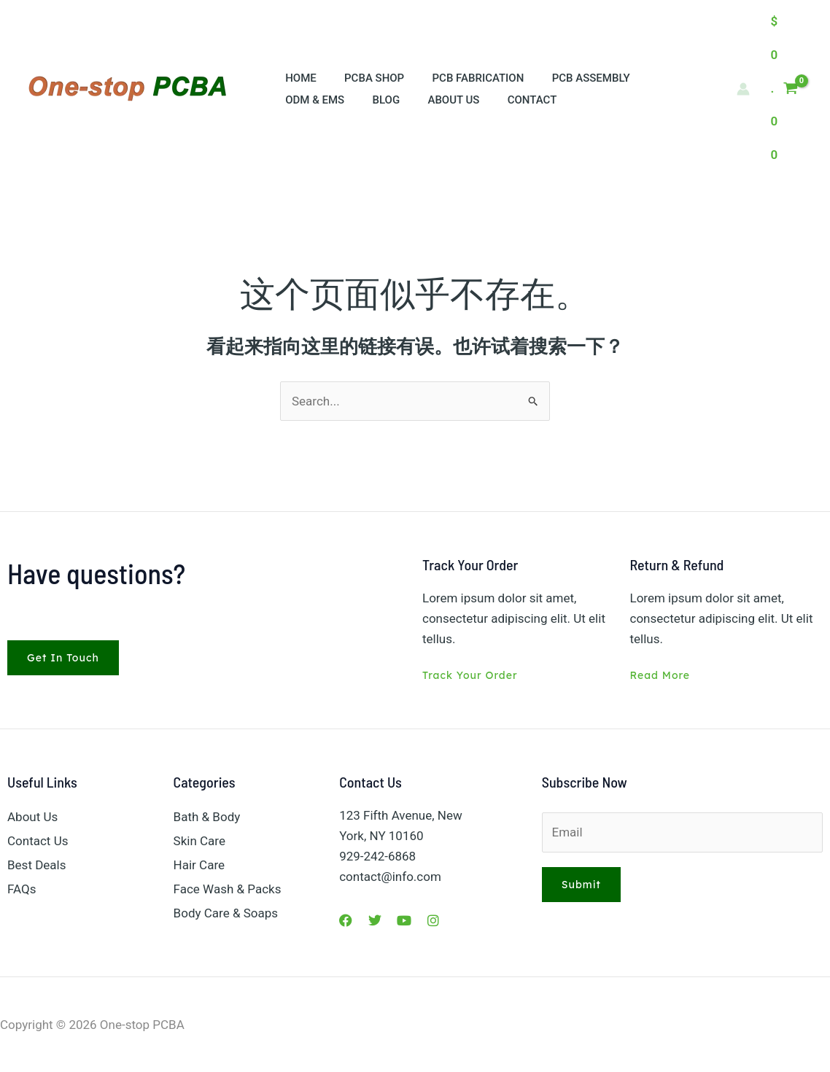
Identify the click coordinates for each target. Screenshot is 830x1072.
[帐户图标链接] (743, 89)
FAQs (21, 889)
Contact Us (37, 841)
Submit (581, 884)
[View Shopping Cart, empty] (784, 88)
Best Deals (36, 865)
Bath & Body (207, 816)
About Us (32, 816)
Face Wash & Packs (228, 889)
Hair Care (199, 865)
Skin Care (199, 841)
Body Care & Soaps (226, 913)
